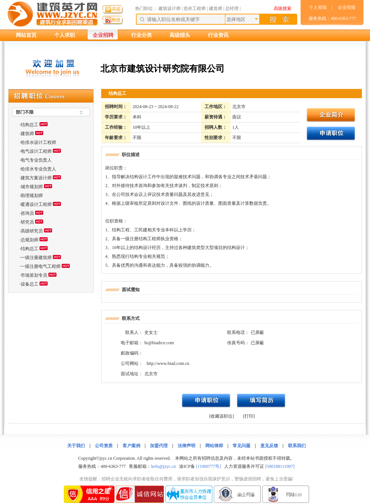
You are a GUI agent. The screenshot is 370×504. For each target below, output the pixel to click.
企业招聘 (103, 35)
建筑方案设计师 (36, 177)
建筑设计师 (170, 8)
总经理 (232, 8)
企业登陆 (347, 7)
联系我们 (297, 445)
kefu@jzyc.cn (163, 466)
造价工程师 (195, 8)
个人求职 (64, 35)
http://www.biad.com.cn (168, 363)
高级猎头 (179, 35)
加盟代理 (159, 445)
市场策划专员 (34, 275)
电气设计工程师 (36, 151)
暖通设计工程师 (36, 204)
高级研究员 (32, 231)
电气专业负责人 (36, 160)
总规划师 (29, 239)
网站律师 (214, 445)
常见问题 (241, 445)
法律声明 (186, 445)
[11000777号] (208, 466)
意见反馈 (269, 445)
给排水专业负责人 (38, 169)
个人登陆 (318, 7)
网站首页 (26, 35)
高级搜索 (282, 8)
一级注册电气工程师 (41, 266)
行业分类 (141, 35)
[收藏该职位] (221, 416)
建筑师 (27, 133)
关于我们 (76, 445)
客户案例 (131, 445)
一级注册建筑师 (36, 257)
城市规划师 (32, 186)
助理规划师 (32, 195)
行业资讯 (218, 35)
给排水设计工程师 (38, 142)
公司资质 (104, 445)
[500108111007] (279, 466)
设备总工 (29, 284)
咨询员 (27, 213)
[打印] (249, 416)
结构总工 (29, 124)
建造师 (215, 8)
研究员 (27, 222)
